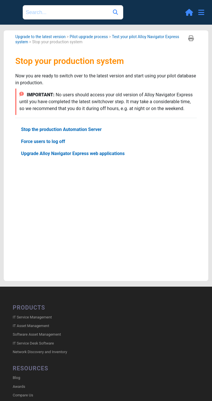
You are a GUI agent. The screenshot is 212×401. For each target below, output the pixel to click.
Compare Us (23, 395)
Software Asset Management (37, 334)
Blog (16, 377)
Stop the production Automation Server (61, 129)
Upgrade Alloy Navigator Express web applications (73, 153)
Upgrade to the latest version (40, 36)
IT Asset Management (31, 326)
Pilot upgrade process (89, 36)
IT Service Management (32, 317)
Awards (19, 386)
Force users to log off (43, 141)
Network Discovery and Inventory (40, 352)
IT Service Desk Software (33, 343)
